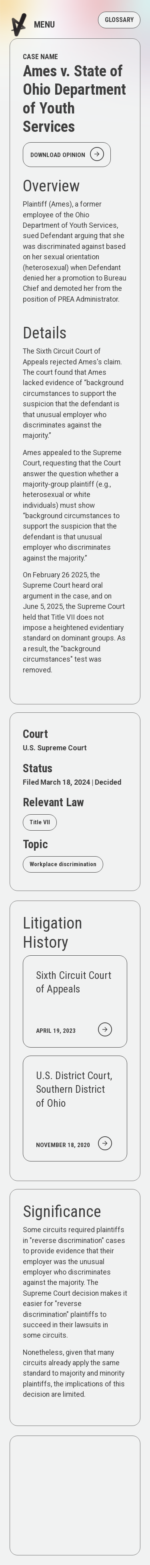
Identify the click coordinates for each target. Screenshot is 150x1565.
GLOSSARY (119, 20)
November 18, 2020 (63, 1145)
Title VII (40, 822)
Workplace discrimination (63, 864)
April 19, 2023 (56, 1030)
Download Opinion (68, 154)
